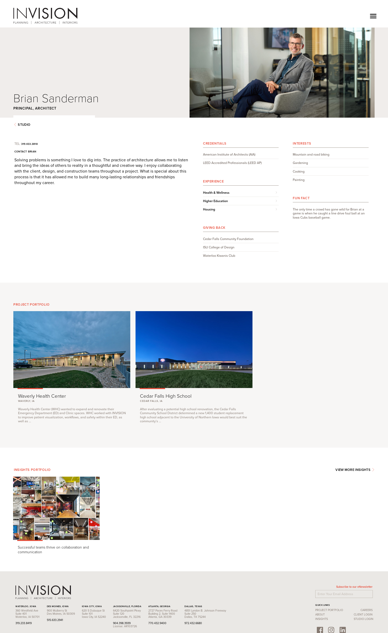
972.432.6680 (214, 596)
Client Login (342, 587)
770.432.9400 (178, 596)
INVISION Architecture (66, 16)
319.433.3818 (50, 133)
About (299, 587)
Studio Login (342, 592)
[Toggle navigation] (373, 16)
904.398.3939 (142, 596)
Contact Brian (46, 141)
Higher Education (215, 191)
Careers (345, 583)
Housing (209, 199)
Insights (300, 592)
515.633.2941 (76, 593)
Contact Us (44, 611)
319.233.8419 (45, 596)
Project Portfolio (308, 583)
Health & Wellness (216, 182)
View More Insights (333, 450)
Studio (43, 114)
